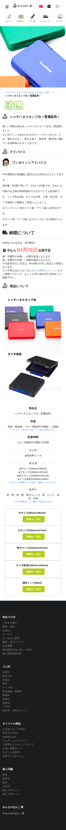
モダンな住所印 (11, 752)
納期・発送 (8, 626)
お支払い (7, 630)
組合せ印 (7, 675)
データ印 (7, 687)
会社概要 (7, 645)
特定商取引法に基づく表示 (17, 649)
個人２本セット (11, 790)
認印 (4, 782)
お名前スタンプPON (13, 729)
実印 (4, 774)
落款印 (6, 702)
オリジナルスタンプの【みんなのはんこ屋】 (27, 92)
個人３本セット (11, 794)
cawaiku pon (9, 736)
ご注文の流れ (9, 622)
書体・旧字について (13, 642)
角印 (4, 683)
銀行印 (6, 778)
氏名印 (6, 679)
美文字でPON (9, 733)
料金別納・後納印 (12, 691)
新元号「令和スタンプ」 (15, 710)
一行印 (6, 706)
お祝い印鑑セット (12, 748)
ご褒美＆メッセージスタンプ (18, 744)
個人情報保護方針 (12, 653)
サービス (7, 634)
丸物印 (6, 699)
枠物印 (6, 695)
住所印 (6, 672)
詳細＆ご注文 (33, 519)
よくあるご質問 (11, 638)
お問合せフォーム (47, 270)
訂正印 (6, 786)
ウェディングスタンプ (14, 740)
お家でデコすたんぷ (13, 756)
